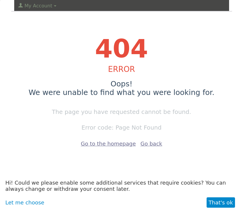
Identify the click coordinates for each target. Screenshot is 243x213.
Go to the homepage (108, 144)
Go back (151, 144)
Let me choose (24, 202)
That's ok (221, 202)
